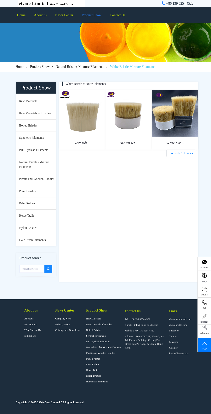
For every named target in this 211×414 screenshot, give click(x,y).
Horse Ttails (92, 370)
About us (40, 15)
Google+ (173, 350)
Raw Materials (93, 318)
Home (21, 15)
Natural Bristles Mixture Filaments (80, 67)
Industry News (62, 324)
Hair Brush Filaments (97, 381)
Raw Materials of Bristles (99, 324)
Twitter (172, 338)
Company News (63, 318)
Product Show (91, 15)
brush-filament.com (179, 356)
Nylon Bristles (93, 375)
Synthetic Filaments (96, 335)
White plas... (175, 143)
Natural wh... (129, 143)
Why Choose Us (32, 330)
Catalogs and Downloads (67, 330)
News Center (64, 15)
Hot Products (30, 324)
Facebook (174, 333)
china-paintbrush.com (180, 321)
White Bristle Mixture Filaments (86, 83)
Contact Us (118, 15)
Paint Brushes (93, 358)
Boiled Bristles (93, 330)
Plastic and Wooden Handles (100, 352)
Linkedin (173, 344)
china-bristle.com (178, 327)
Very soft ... (82, 143)
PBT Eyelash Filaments (98, 341)
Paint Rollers (92, 364)
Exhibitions (30, 335)
